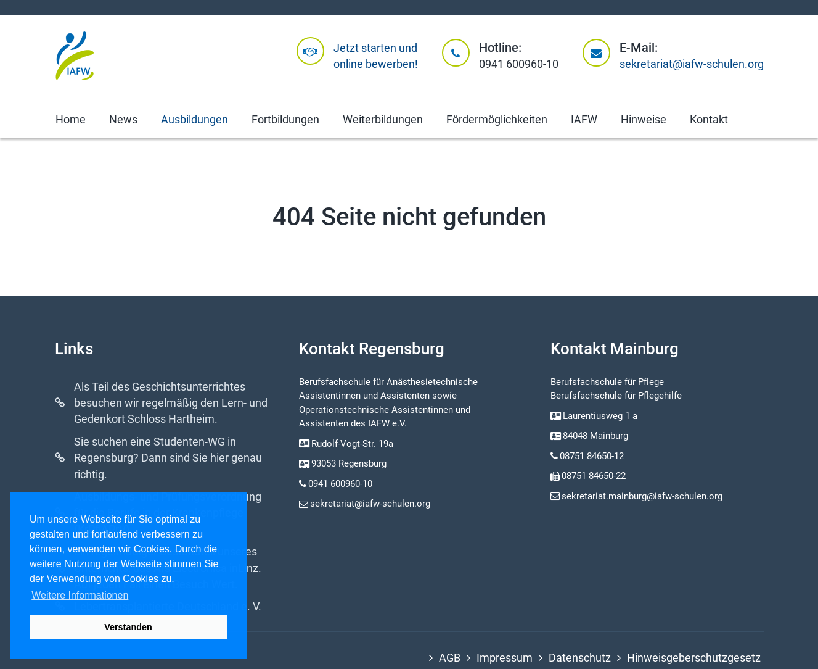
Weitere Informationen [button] (79, 595)
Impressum (504, 658)
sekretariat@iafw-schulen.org (692, 64)
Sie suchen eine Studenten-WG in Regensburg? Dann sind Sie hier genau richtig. (168, 458)
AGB (449, 658)
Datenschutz (580, 658)
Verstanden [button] (128, 627)
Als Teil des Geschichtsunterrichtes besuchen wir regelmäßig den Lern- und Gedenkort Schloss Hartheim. (171, 403)
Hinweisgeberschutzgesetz (694, 658)
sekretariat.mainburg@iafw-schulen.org (636, 496)
